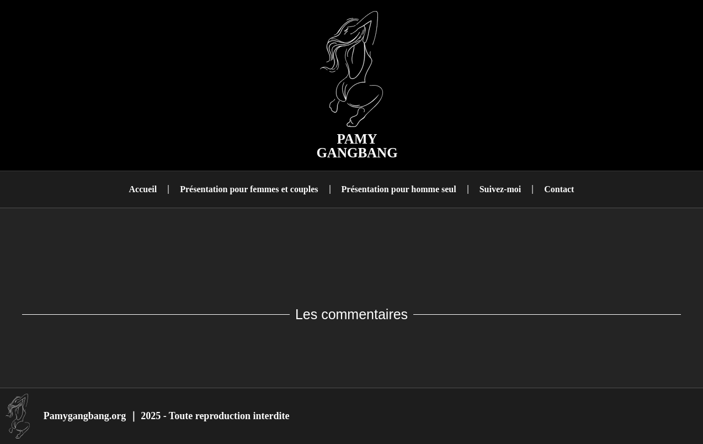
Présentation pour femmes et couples (249, 189)
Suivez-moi (500, 189)
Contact (559, 189)
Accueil (143, 189)
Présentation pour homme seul (399, 189)
